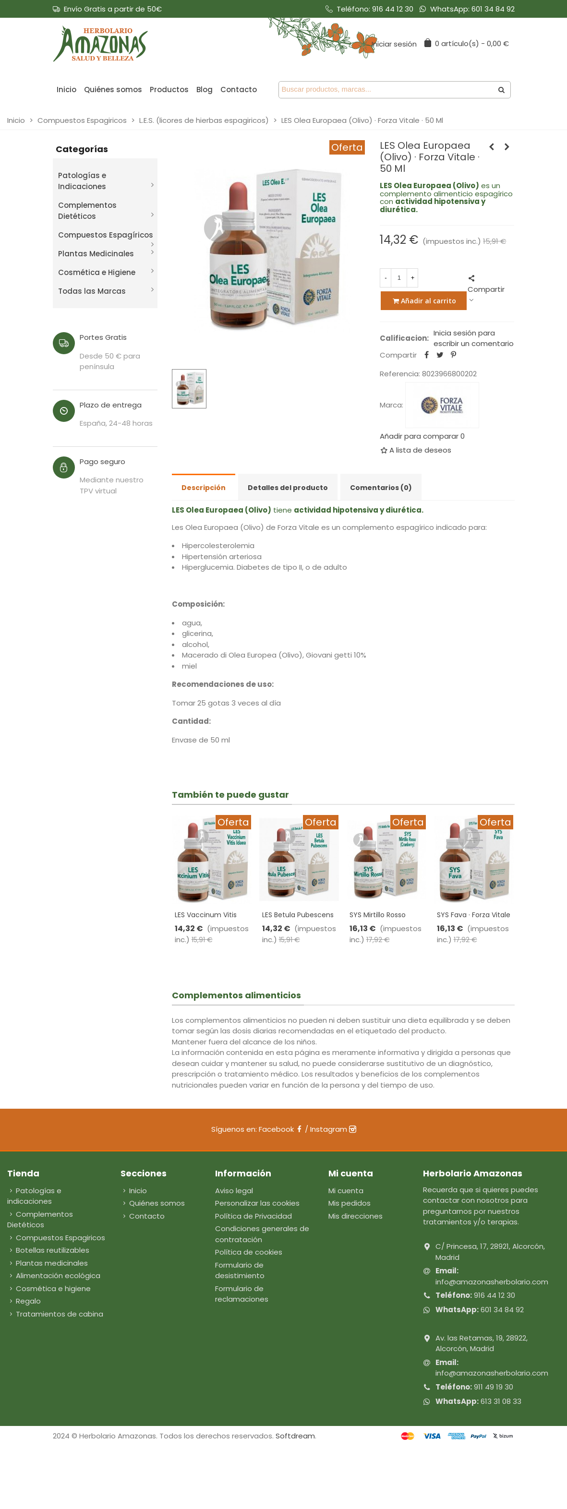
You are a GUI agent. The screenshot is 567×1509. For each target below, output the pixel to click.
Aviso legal (234, 1191)
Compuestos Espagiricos (56, 1238)
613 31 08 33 (501, 1401)
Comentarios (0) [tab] (381, 487)
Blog (204, 89)
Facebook (281, 1129)
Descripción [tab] (203, 487)
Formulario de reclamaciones (241, 1294)
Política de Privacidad (253, 1216)
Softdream (295, 1436)
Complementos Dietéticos (87, 210)
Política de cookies (248, 1252)
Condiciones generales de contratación (262, 1234)
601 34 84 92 (493, 9)
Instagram (333, 1129)
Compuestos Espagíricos (105, 235)
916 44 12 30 (392, 9)
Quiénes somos (113, 89)
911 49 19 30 (493, 1387)
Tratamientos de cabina (55, 1314)
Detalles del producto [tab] (288, 487)
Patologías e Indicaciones (82, 181)
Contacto (238, 89)
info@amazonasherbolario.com (491, 1282)
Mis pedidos (349, 1203)
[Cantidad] (399, 277)
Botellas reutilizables (48, 1250)
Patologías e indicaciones (34, 1196)
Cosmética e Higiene (96, 272)
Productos (169, 89)
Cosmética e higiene (49, 1288)
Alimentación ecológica (53, 1275)
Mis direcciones (355, 1216)
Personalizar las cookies (257, 1203)
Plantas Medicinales (96, 254)
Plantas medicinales (47, 1263)
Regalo (24, 1301)
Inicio (66, 89)
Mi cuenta (345, 1191)
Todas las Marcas (92, 291)
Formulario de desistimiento (240, 1270)
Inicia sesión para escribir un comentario (474, 338)
